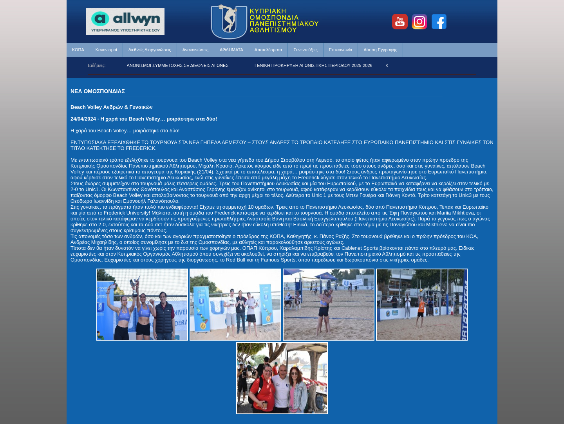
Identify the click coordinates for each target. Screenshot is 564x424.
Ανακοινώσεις (195, 49)
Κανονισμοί (106, 49)
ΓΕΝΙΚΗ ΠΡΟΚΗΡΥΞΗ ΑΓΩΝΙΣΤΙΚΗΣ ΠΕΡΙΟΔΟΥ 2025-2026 (315, 65)
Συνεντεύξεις (305, 49)
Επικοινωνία (340, 49)
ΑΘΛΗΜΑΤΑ (231, 49)
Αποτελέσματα (268, 49)
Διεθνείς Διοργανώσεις (149, 49)
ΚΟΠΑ (78, 49)
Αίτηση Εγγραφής (380, 49)
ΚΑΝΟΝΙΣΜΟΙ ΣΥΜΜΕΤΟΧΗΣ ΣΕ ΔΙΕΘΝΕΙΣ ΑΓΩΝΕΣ (178, 65)
